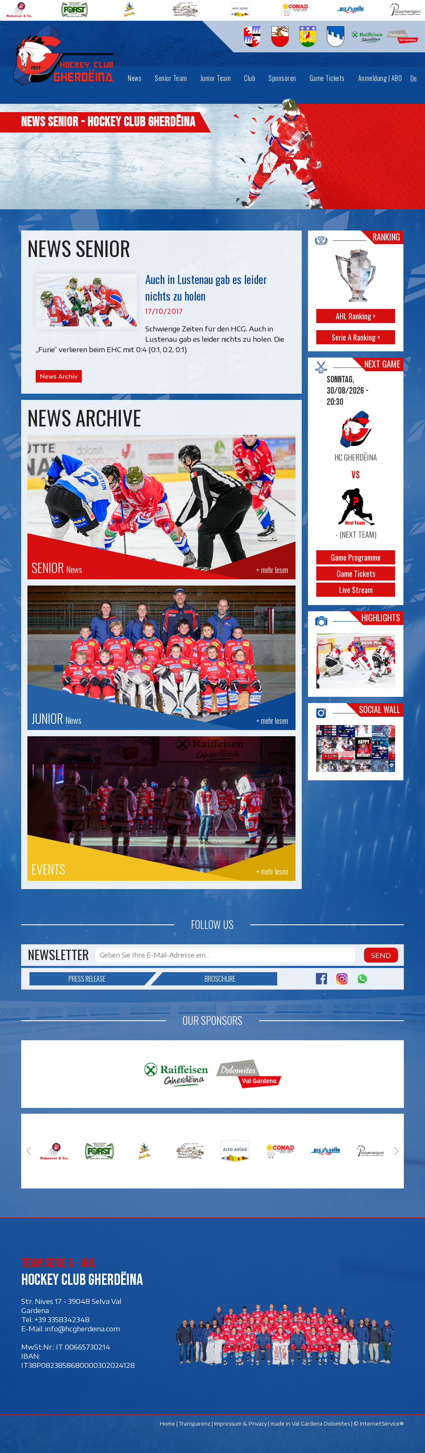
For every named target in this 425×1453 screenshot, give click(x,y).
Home (167, 1423)
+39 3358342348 (62, 1319)
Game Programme (356, 557)
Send (381, 955)
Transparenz (194, 1423)
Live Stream (356, 589)
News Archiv (59, 376)
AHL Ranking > (356, 316)
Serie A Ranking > (356, 337)
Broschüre (199, 978)
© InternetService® (379, 1423)
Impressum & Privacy (240, 1423)
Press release (106, 978)
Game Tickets (356, 573)
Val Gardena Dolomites (321, 1423)
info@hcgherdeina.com (82, 1328)
